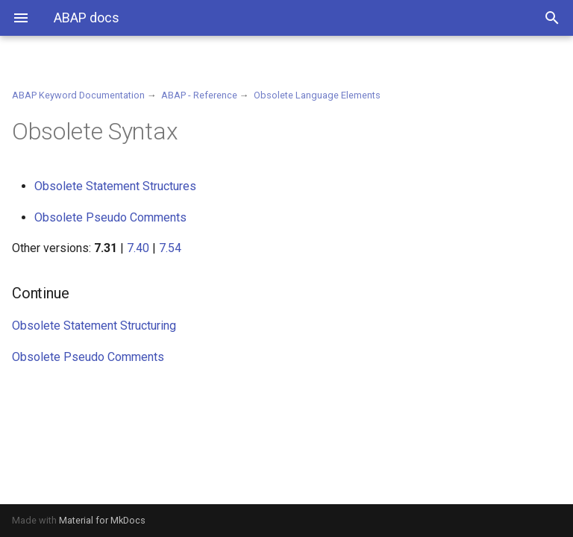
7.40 (138, 248)
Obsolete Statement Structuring (94, 325)
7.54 (170, 248)
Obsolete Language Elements (317, 95)
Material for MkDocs (102, 520)
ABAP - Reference (199, 95)
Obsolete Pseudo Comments (110, 217)
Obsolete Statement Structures (115, 186)
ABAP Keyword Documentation (78, 95)
